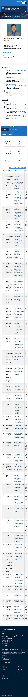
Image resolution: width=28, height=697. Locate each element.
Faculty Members (8, 16)
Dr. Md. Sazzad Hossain (18, 16)
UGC (17, 672)
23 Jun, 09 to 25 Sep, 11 (20, 85)
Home (17, 1)
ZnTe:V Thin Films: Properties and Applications (18, 444)
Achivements (19, 668)
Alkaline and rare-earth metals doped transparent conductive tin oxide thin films (19, 298)
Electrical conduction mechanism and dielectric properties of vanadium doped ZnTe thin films (18, 499)
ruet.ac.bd (5, 643)
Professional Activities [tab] (20, 132)
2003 (24, 112)
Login (25, 1)
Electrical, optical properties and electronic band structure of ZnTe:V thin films (18, 388)
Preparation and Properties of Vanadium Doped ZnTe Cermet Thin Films (18, 547)
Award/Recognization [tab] (15, 129)
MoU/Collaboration (20, 671)
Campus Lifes (19, 669)
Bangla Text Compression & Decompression (18, 595)
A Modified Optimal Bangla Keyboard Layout (18, 602)
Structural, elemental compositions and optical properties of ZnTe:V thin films (18, 419)
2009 (24, 116)
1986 (25, 104)
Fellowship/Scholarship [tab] (7, 132)
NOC (3, 672)
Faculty (3, 671)
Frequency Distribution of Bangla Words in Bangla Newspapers (18, 609)
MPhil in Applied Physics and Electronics (15, 111)
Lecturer (8, 70)
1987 (25, 108)
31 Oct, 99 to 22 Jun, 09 (20, 79)
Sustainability (5, 678)
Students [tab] (4, 134)
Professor (8, 91)
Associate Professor (11, 84)
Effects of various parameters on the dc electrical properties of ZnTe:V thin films (19, 436)
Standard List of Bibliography (17, 167)
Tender (3, 675)
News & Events (19, 666)
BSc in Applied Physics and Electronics (15, 103)
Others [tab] (10, 134)
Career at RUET (5, 674)
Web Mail (21, 1)
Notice (3, 677)
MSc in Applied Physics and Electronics (15, 107)
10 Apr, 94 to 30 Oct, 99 (20, 70)
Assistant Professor (11, 77)
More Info (6, 658)
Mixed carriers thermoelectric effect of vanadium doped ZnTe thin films (18, 397)
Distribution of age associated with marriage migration (19, 617)
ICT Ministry (18, 674)
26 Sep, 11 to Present (21, 91)
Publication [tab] (4, 129)
